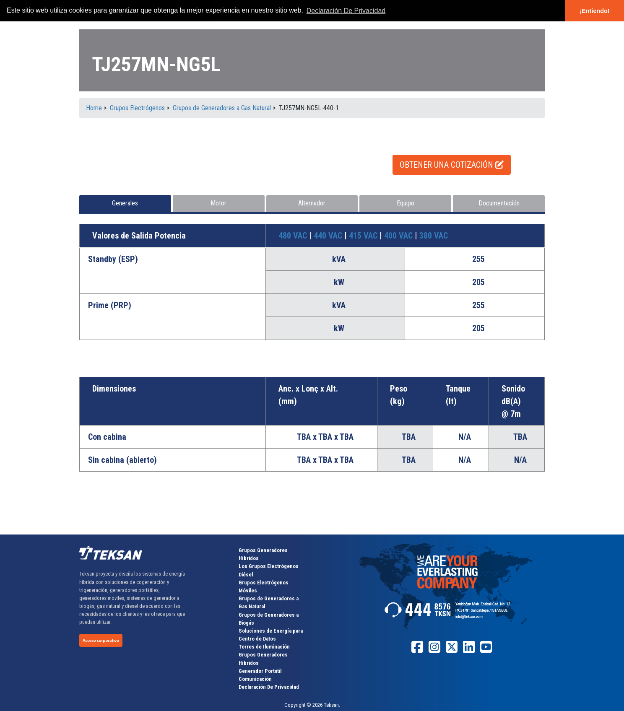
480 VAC (293, 236)
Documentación (499, 203)
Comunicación (255, 679)
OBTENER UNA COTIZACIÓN (452, 165)
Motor (218, 203)
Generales (125, 203)
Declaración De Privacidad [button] (346, 10)
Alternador (311, 203)
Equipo (405, 203)
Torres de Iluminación (264, 647)
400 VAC (399, 236)
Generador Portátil (260, 671)
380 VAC (433, 236)
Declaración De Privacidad (269, 687)
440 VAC (329, 236)
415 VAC (364, 236)
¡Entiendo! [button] (594, 11)
